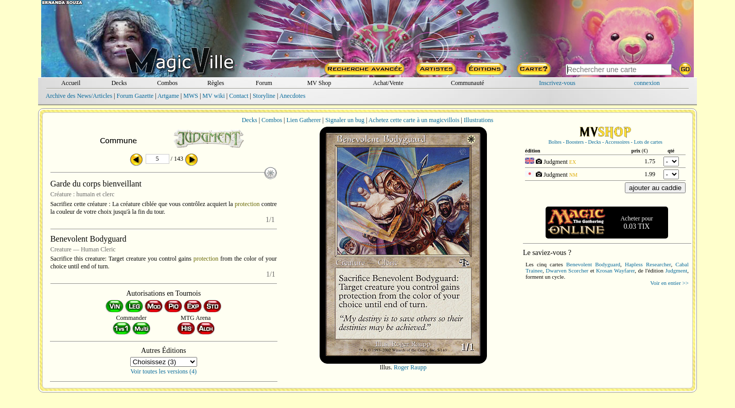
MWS (190, 95)
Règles (215, 83)
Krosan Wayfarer (615, 270)
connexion (647, 83)
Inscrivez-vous (557, 83)
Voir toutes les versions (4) (164, 371)
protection (247, 204)
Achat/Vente (388, 83)
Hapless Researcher (648, 264)
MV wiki (213, 95)
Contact (238, 95)
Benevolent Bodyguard (593, 264)
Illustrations (478, 120)
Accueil (70, 83)
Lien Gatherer (304, 120)
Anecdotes (292, 95)
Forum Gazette (134, 95)
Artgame (168, 95)
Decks (119, 83)
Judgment (676, 270)
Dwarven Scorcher (567, 270)
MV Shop (319, 83)
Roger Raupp (410, 367)
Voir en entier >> (669, 283)
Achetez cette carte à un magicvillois (414, 120)
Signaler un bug (344, 120)
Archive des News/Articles (79, 95)
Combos (167, 83)
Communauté (467, 83)
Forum (264, 83)
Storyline (264, 95)
